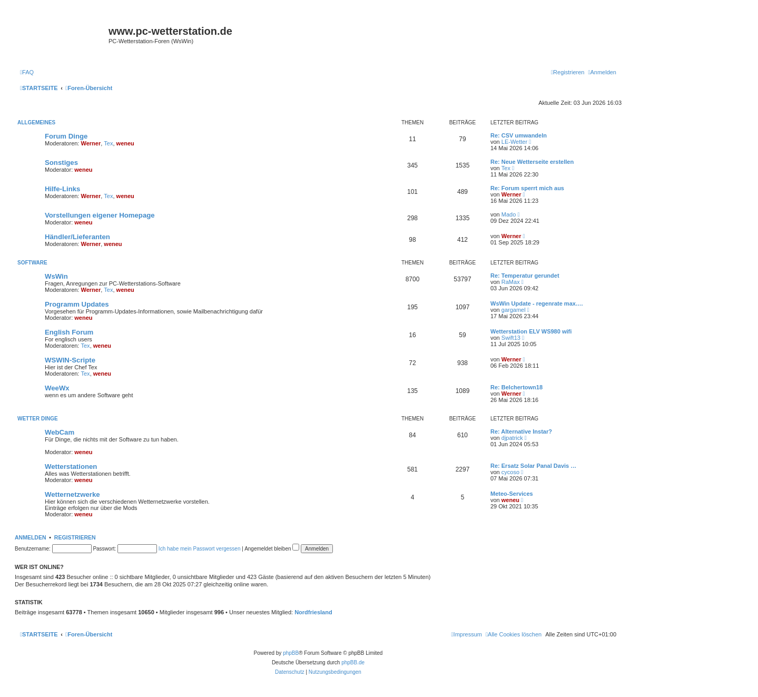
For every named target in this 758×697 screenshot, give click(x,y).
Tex (108, 143)
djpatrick (512, 438)
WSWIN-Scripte (70, 360)
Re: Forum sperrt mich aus (527, 188)
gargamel (513, 310)
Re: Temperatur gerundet (524, 275)
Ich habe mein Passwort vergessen (200, 549)
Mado (508, 214)
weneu (125, 143)
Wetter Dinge (37, 418)
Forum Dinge (66, 136)
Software (32, 263)
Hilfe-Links (62, 189)
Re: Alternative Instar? (521, 431)
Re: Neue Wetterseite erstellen (532, 162)
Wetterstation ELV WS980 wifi (531, 331)
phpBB (291, 653)
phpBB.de (353, 662)
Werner (91, 143)
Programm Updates (77, 304)
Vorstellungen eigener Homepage (100, 215)
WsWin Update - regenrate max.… (536, 303)
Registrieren (75, 537)
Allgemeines (36, 122)
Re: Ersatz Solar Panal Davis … (533, 466)
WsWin (56, 276)
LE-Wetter (514, 142)
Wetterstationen (71, 466)
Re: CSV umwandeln (518, 135)
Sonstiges (61, 162)
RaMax (510, 282)
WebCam (59, 432)
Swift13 (510, 338)
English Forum (69, 332)
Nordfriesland (313, 612)
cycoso (510, 472)
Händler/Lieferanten (77, 237)
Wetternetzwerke (72, 494)
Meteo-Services (511, 493)
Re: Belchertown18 (516, 387)
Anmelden (30, 537)
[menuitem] (27, 72)
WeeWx (57, 388)
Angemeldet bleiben (271, 549)
